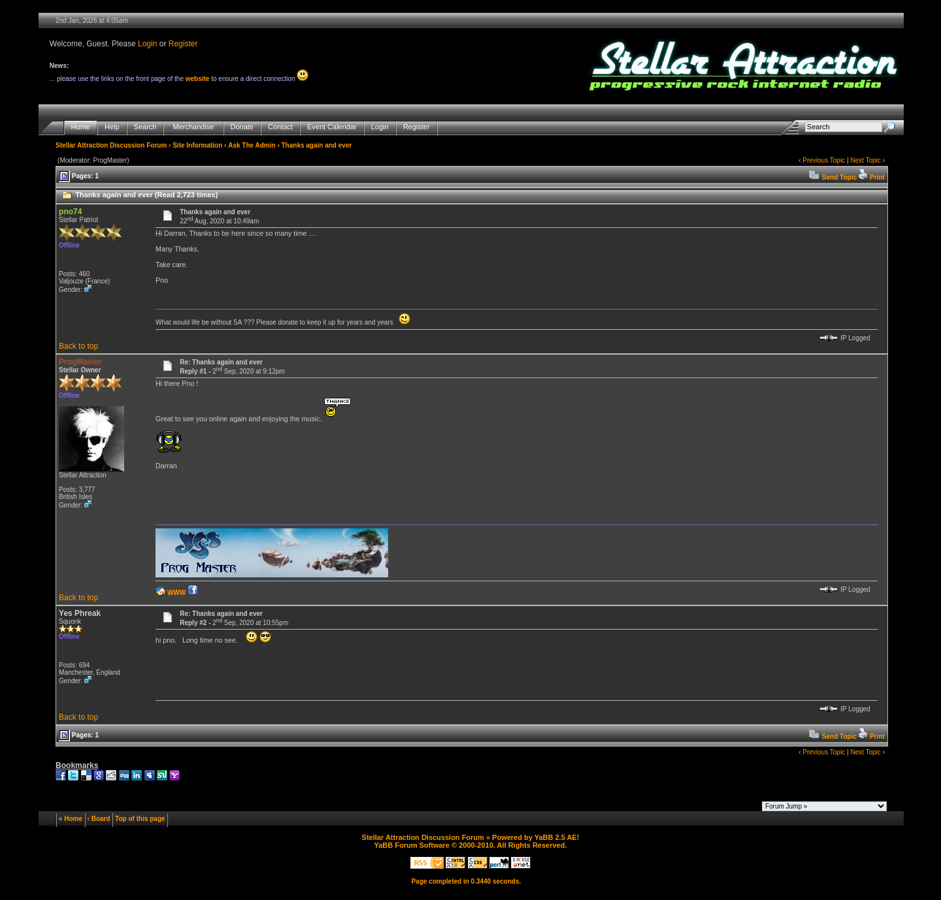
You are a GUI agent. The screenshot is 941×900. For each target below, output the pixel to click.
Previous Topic (823, 160)
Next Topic (865, 160)
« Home (70, 818)
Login (147, 43)
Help (112, 127)
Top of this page (140, 818)
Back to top (78, 346)
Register (183, 43)
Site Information (197, 145)
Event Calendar (332, 127)
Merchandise (193, 127)
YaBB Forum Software (412, 845)
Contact (280, 127)
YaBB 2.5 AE (556, 837)
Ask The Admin (251, 145)
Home (81, 127)
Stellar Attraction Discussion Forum (111, 145)
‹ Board (99, 818)
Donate (242, 127)
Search (145, 127)
